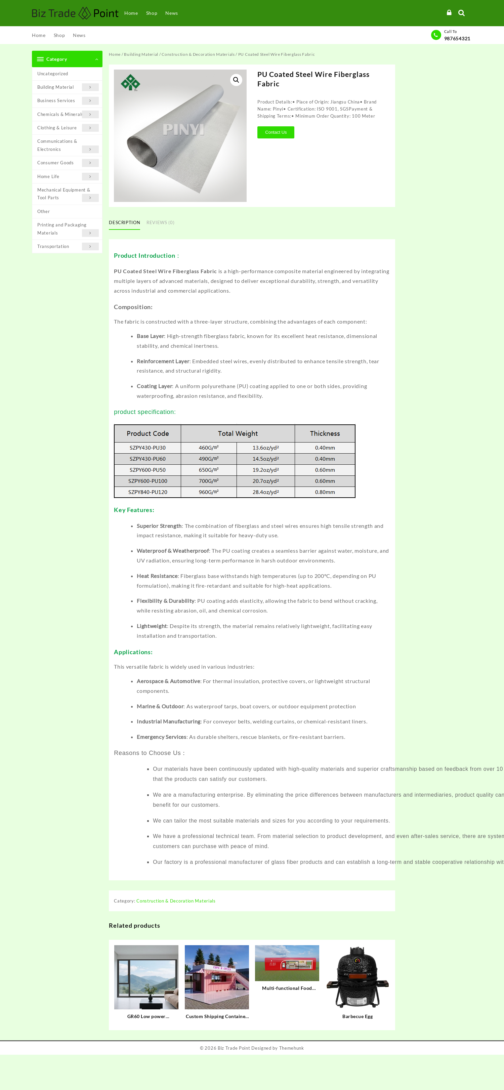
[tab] (127, 223)
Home (115, 54)
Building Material (68, 87)
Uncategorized (52, 73)
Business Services (68, 100)
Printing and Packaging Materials (68, 229)
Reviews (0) (160, 222)
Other (43, 211)
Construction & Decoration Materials (198, 54)
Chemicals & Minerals (68, 114)
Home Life (68, 176)
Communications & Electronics (68, 145)
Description (124, 222)
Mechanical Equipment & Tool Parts (68, 194)
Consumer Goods (68, 163)
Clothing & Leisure (68, 128)
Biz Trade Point (234, 1048)
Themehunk (291, 1048)
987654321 (457, 38)
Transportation (68, 246)
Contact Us (276, 132)
